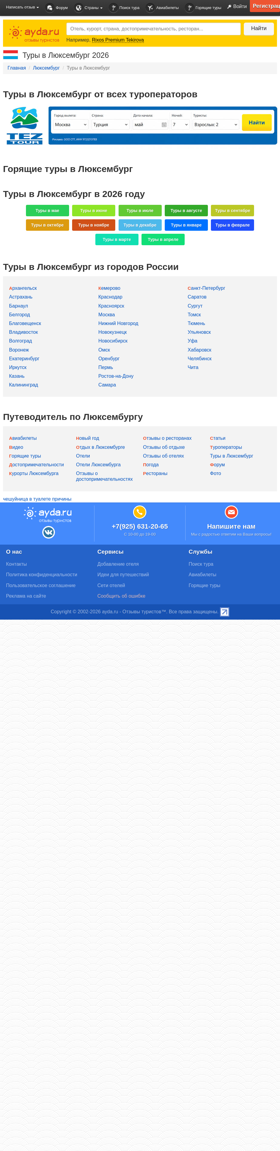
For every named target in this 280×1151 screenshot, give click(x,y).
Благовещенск (25, 323)
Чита (193, 367)
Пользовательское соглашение (40, 585)
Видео (16, 447)
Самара (107, 384)
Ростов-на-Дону (116, 376)
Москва (106, 314)
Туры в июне (93, 210)
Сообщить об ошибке (121, 596)
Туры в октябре (47, 225)
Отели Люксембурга (98, 464)
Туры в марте (117, 239)
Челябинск (200, 358)
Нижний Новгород (118, 323)
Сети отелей (111, 585)
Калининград (23, 384)
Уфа (192, 340)
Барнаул (18, 305)
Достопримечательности (36, 464)
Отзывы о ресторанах (167, 438)
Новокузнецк (112, 332)
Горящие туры (203, 8)
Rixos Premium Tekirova (118, 39)
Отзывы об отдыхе (164, 447)
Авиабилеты (162, 8)
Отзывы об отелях (163, 455)
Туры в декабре (140, 225)
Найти (258, 28)
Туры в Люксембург (231, 455)
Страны (88, 8)
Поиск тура (124, 8)
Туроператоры (226, 447)
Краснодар (110, 296)
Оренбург (108, 358)
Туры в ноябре (93, 225)
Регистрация (266, 6)
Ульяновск (199, 332)
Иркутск (18, 367)
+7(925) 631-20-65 (140, 526)
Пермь (105, 367)
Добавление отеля (118, 564)
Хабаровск (199, 349)
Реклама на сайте (26, 596)
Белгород (19, 314)
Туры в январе (186, 225)
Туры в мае (47, 210)
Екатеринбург (24, 358)
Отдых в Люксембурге (100, 447)
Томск (194, 314)
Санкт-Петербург (206, 288)
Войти (235, 7)
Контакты (16, 564)
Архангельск (23, 288)
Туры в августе (186, 210)
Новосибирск (113, 340)
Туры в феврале (232, 225)
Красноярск (111, 305)
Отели (83, 455)
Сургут (195, 305)
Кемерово (109, 288)
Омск (104, 349)
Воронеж (19, 349)
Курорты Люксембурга (34, 473)
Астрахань (21, 296)
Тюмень (196, 323)
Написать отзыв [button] (22, 7)
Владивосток (23, 332)
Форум (56, 8)
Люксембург (46, 67)
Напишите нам (231, 526)
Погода (151, 464)
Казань (16, 376)
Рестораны (155, 473)
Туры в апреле (163, 239)
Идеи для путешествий (123, 574)
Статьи (217, 438)
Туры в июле (139, 210)
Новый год (87, 438)
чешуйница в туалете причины (37, 499)
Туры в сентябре (232, 210)
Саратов (197, 296)
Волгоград (20, 340)
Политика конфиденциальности (41, 574)
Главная (17, 67)
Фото (215, 473)
